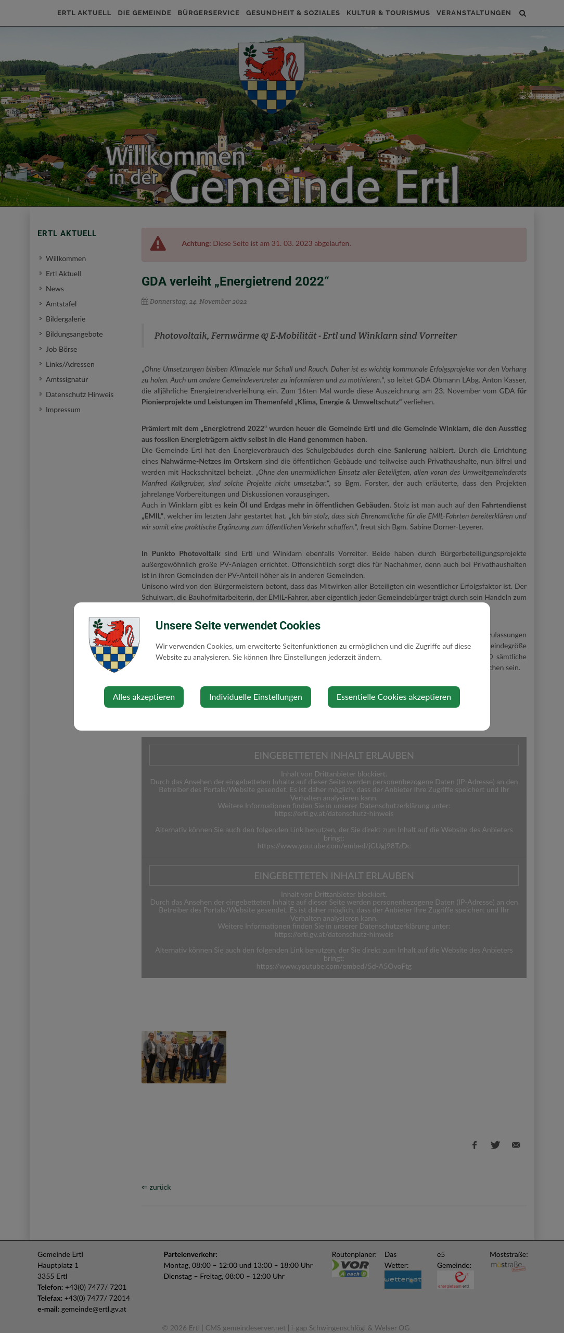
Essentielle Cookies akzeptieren (394, 696)
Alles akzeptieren (144, 696)
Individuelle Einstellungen (255, 696)
